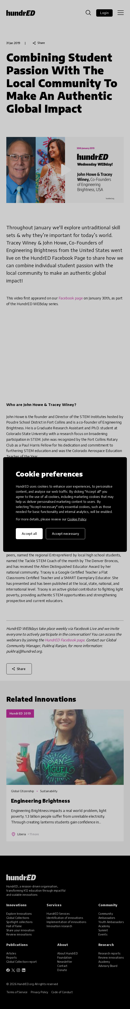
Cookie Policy (76, 519)
